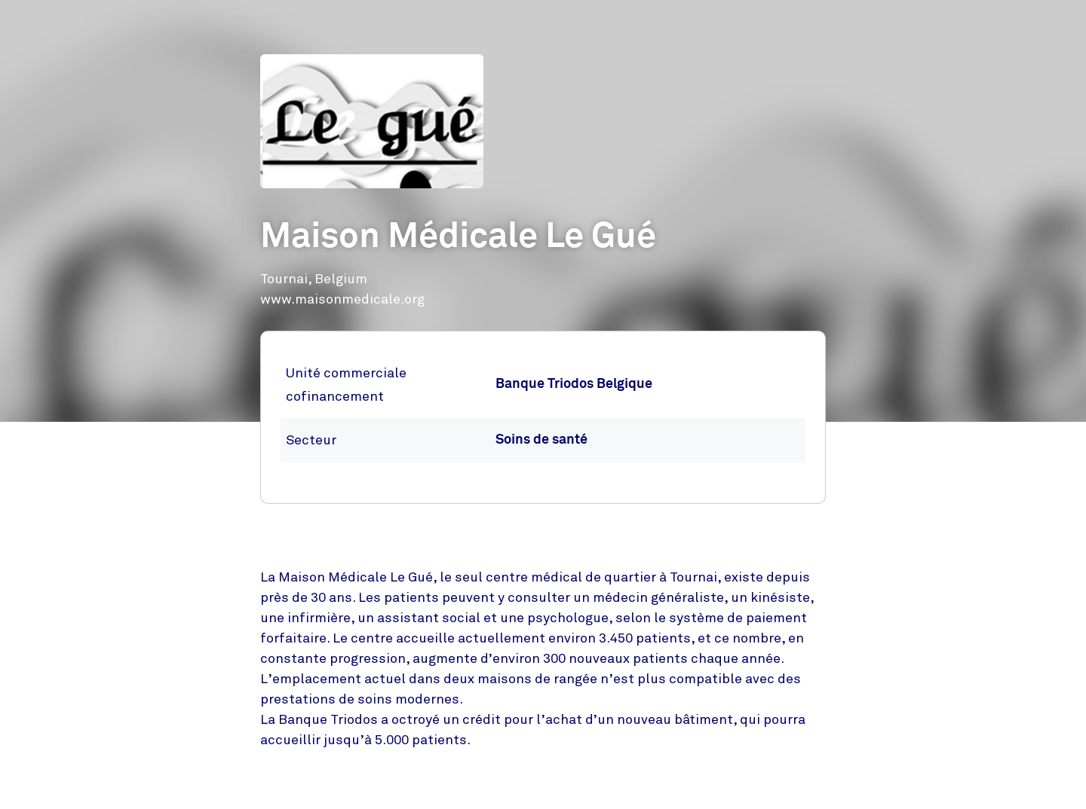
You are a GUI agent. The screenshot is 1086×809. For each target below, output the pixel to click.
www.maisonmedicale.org (342, 299)
